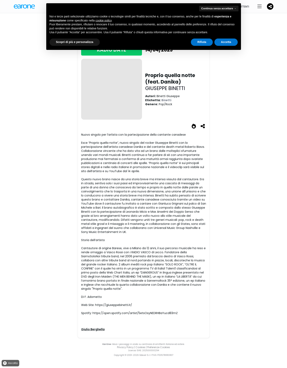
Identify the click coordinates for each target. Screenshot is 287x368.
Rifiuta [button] (201, 42)
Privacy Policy (125, 347)
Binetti (166, 100)
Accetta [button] (226, 42)
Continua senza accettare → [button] (218, 8)
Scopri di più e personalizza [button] (74, 42)
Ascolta (10, 363)
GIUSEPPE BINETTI (165, 88)
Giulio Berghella (93, 329)
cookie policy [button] (104, 20)
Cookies (140, 347)
